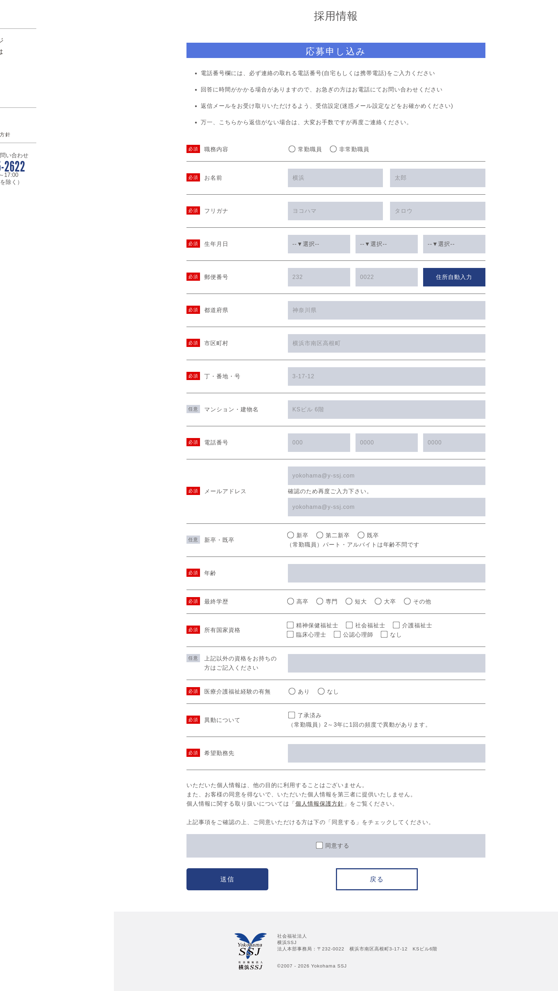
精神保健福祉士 (312, 625)
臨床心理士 (306, 634)
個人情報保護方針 (44, 198)
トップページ (42, 104)
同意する (332, 845)
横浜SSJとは (42, 115)
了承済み (304, 715)
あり (299, 691)
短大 (356, 601)
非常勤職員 (349, 149)
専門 (327, 601)
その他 (417, 601)
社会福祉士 (365, 625)
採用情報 (35, 159)
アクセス (33, 180)
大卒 (385, 601)
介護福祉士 (412, 625)
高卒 (298, 601)
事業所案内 (39, 126)
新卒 (298, 535)
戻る (377, 879)
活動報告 (35, 137)
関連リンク (36, 189)
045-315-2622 (57, 230)
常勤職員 (305, 149)
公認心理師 (353, 634)
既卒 (368, 535)
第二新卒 (333, 535)
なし (391, 634)
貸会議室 (35, 148)
